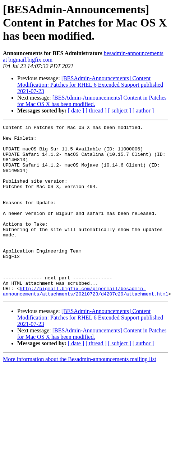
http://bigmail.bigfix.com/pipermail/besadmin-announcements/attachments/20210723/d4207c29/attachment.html (85, 324)
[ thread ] (96, 110)
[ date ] (76, 110)
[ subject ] (119, 110)
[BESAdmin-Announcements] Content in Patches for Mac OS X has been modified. (91, 101)
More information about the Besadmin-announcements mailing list (79, 393)
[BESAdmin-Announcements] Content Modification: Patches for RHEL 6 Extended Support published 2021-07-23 (90, 84)
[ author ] (143, 110)
